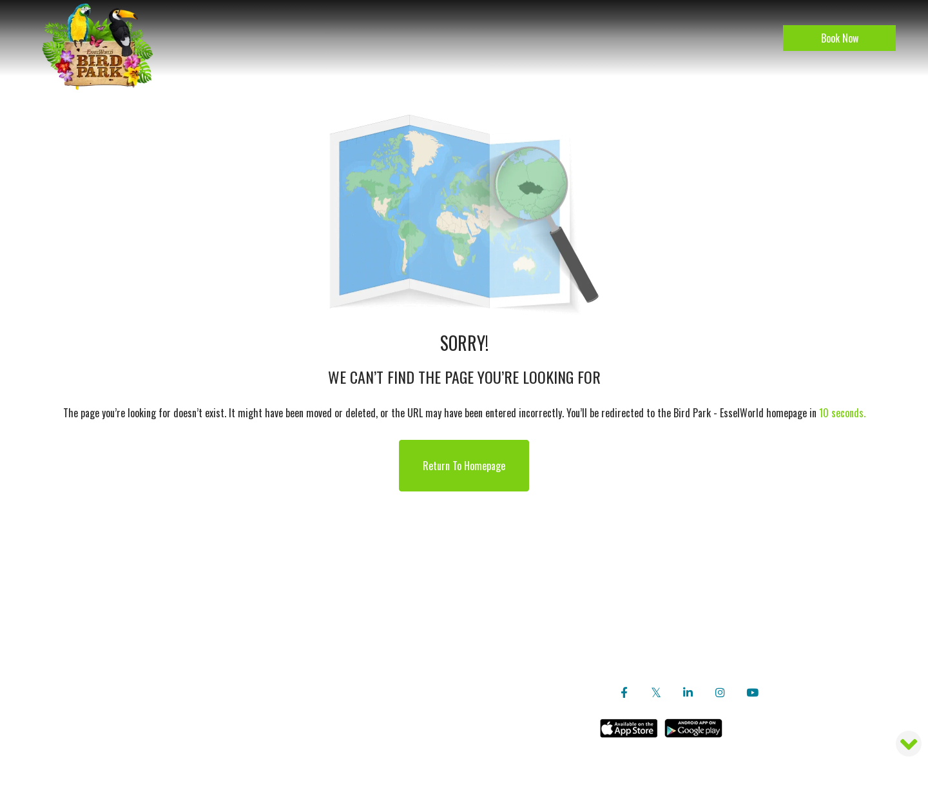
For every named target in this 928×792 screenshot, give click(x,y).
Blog (202, 638)
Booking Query (431, 638)
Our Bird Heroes (203, 597)
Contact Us (431, 679)
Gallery (202, 679)
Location (202, 659)
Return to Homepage (464, 465)
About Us (202, 576)
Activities (202, 617)
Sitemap (377, 755)
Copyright (431, 597)
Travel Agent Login (430, 617)
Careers (431, 576)
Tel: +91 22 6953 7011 (748, 659)
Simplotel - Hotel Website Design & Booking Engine (483, 755)
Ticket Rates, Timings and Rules (431, 659)
